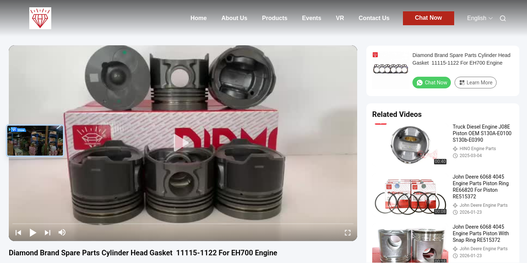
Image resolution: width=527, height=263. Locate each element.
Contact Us (374, 18)
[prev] (18, 232)
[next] (47, 232)
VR (340, 18)
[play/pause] (33, 232)
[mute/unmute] (62, 232)
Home (198, 18)
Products (274, 18)
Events (311, 18)
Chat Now (428, 18)
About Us (234, 18)
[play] (183, 143)
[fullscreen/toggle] (347, 232)
